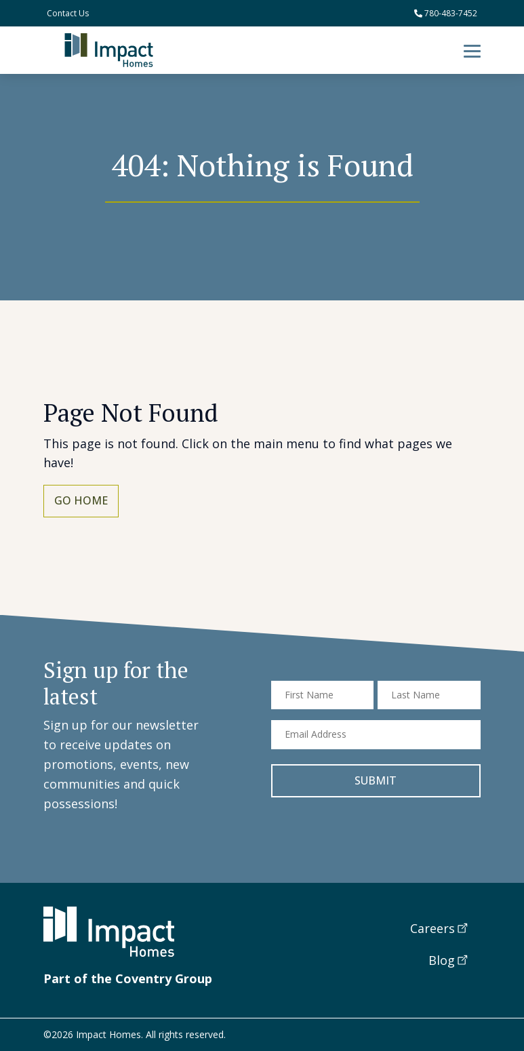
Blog (441, 960)
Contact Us (68, 13)
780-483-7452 (445, 13)
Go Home (81, 500)
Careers (432, 928)
